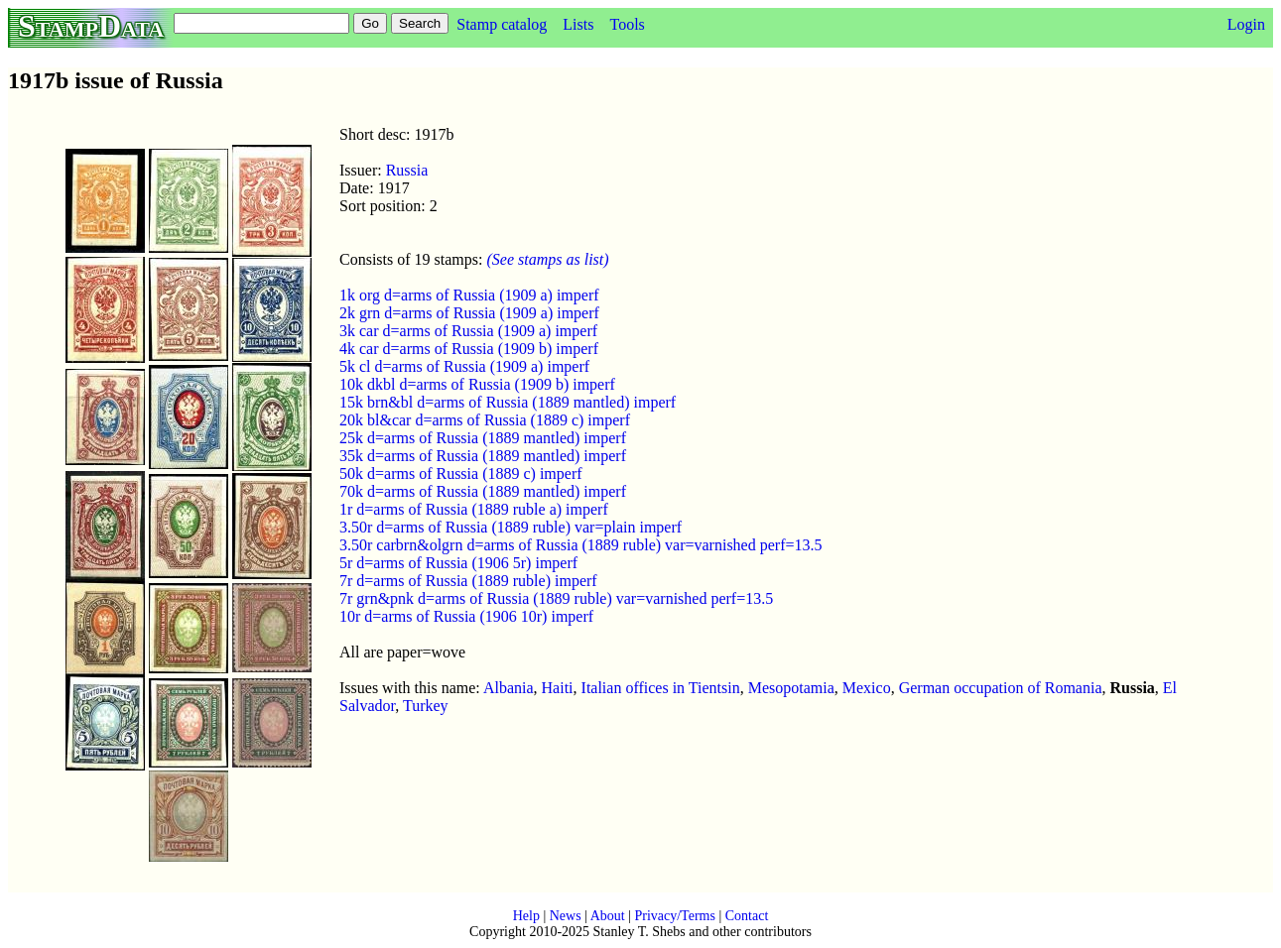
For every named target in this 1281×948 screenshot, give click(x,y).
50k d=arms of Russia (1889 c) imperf (460, 473)
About (607, 915)
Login (1246, 24)
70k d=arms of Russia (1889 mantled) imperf (482, 491)
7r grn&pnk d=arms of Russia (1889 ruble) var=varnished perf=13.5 (556, 598)
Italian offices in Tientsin (660, 687)
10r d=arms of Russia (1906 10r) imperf (466, 616)
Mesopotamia (791, 687)
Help (526, 915)
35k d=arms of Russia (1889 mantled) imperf (482, 455)
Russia (407, 170)
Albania (508, 687)
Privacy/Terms (674, 915)
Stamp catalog (501, 24)
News (565, 915)
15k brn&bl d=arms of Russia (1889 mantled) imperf (507, 402)
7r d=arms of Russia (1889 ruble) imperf (468, 580)
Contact (747, 915)
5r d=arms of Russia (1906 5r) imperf (458, 562)
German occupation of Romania (1000, 687)
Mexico (866, 687)
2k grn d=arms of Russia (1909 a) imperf (469, 312)
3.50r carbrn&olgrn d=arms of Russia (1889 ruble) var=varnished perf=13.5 (581, 544)
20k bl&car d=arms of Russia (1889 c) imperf (484, 420)
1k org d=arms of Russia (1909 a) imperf (469, 295)
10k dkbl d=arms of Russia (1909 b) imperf (477, 384)
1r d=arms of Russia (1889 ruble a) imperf (473, 509)
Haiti (558, 687)
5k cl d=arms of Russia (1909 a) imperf (464, 366)
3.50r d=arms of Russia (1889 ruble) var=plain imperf (510, 527)
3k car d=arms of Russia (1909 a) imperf (468, 330)
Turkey (425, 705)
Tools (626, 24)
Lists (578, 24)
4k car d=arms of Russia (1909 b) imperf (468, 348)
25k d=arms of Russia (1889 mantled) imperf (482, 437)
